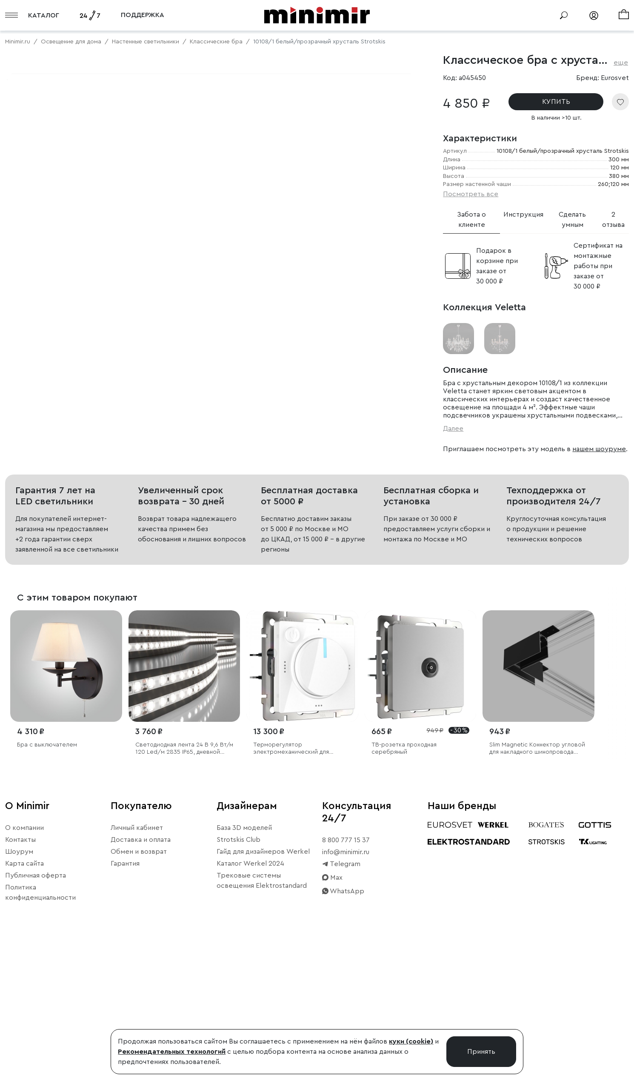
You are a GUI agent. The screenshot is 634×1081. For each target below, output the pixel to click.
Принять (481, 1051)
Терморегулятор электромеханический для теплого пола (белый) (291, 882)
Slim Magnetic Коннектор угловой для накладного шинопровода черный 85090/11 (537, 882)
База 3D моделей (244, 960)
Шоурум (19, 984)
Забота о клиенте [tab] (471, 219)
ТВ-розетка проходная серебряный (404, 881)
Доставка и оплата (141, 972)
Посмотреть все (470, 194)
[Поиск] (564, 15)
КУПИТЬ (556, 101)
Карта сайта (24, 996)
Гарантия (125, 996)
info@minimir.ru (345, 984)
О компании (24, 960)
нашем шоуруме (599, 449)
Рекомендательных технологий (172, 1051)
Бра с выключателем (47, 878)
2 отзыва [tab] (613, 219)
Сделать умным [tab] (572, 219)
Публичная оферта (35, 1008)
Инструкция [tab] (523, 214)
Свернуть (106, 350)
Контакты (20, 972)
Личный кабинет (137, 960)
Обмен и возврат (139, 984)
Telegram (341, 996)
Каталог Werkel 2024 (250, 996)
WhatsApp (343, 1024)
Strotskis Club (238, 972)
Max (332, 1010)
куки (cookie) (411, 1041)
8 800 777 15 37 (346, 972)
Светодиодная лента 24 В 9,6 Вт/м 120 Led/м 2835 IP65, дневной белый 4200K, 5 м (184, 882)
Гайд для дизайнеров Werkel (263, 984)
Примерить (47, 350)
